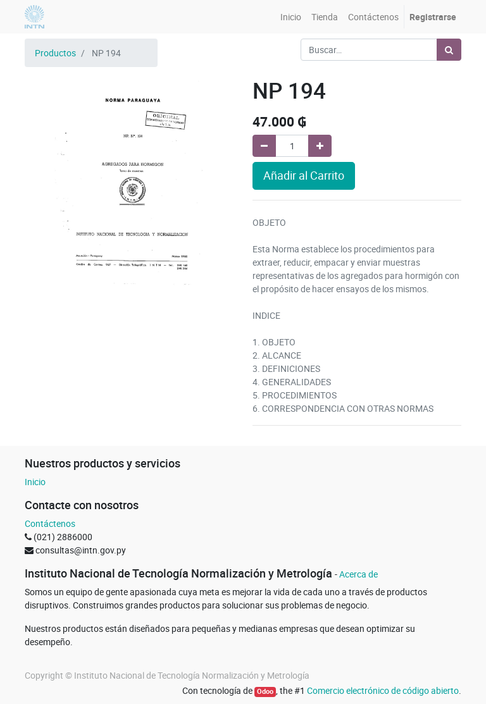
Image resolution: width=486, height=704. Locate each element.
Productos (55, 53)
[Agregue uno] (320, 146)
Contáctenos (50, 523)
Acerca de (358, 574)
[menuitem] (290, 16)
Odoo (265, 691)
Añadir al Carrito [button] (303, 175)
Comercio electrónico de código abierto (383, 690)
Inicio (35, 482)
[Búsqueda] (449, 50)
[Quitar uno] (264, 146)
